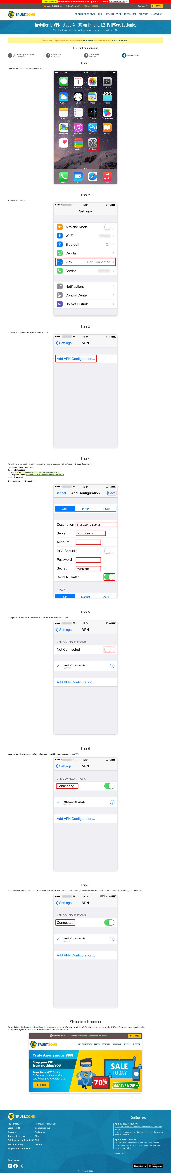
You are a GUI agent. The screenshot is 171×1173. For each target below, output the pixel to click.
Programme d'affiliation (19, 1148)
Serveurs (143, 14)
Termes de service (16, 1136)
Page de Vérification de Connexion (53, 1029)
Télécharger (130, 14)
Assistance (156, 14)
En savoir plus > (120, 1153)
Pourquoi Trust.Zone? (85, 14)
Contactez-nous (42, 1127)
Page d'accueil (14, 1123)
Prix (100, 14)
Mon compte (156, 6)
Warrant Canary (15, 1144)
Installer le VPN (113, 14)
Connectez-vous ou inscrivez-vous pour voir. (41, 472)
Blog (37, 1136)
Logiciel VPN (14, 1127)
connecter (88, 40)
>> (118, 1)
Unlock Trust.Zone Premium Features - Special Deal (137, 1142)
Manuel (38, 1144)
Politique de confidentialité (21, 1140)
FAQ (37, 1140)
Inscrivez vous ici (120, 40)
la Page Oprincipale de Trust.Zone (28, 1027)
